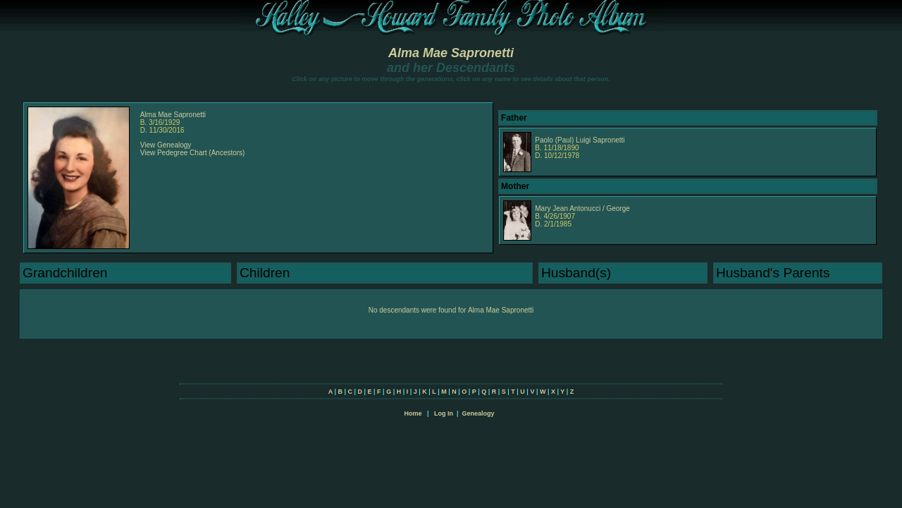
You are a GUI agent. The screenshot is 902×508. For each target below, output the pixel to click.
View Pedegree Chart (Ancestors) (192, 153)
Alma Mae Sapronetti (451, 53)
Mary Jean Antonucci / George (582, 208)
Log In (443, 413)
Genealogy (478, 413)
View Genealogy (166, 145)
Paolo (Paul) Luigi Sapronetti (579, 140)
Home (412, 413)
